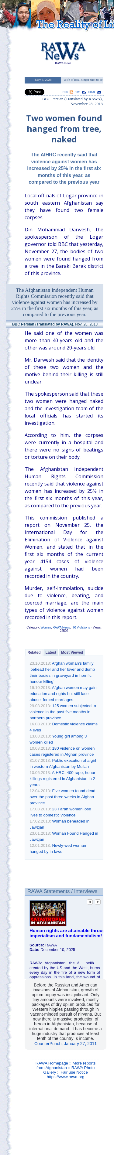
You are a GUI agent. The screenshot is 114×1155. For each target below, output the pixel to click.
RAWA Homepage (52, 1063)
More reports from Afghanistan (66, 1065)
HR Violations (80, 627)
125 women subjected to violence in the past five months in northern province (62, 712)
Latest (51, 652)
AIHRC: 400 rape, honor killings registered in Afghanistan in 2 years (62, 778)
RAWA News (61, 627)
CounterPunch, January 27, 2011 (65, 1043)
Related (33, 652)
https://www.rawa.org (66, 1077)
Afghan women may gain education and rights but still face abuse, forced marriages (62, 693)
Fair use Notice (74, 1072)
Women (45, 627)
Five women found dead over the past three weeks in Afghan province (62, 797)
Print (77, 92)
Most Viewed (72, 652)
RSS (65, 92)
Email (91, 92)
